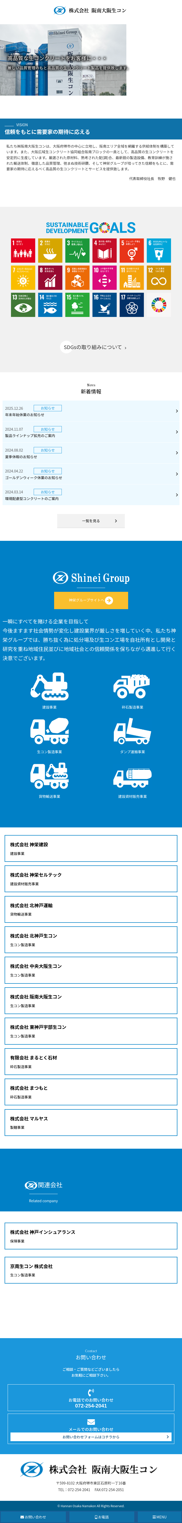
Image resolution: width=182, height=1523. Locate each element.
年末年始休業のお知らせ (24, 414)
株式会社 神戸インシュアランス (42, 1231)
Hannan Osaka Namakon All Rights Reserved (92, 1506)
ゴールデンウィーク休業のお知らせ (33, 477)
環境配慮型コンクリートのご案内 (32, 498)
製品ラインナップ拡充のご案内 (30, 435)
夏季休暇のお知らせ (21, 456)
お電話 (102, 1516)
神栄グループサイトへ (91, 600)
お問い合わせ (33, 1516)
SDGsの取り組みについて (93, 347)
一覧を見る (91, 520)
